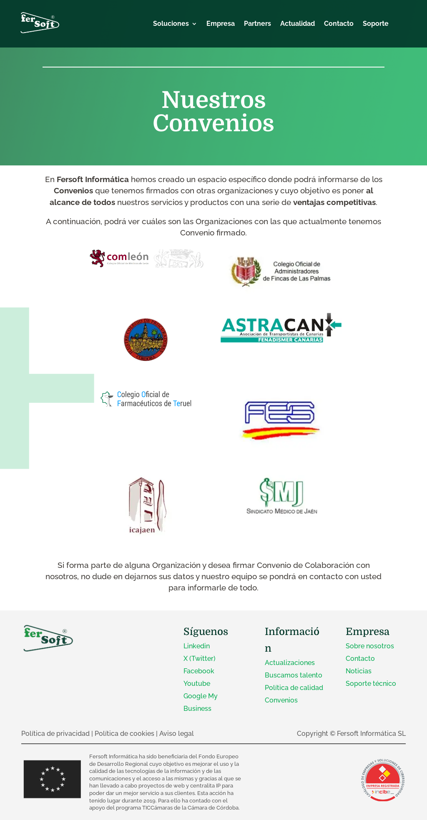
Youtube (196, 684)
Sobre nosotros (370, 646)
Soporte (376, 24)
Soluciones (171, 24)
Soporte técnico (371, 684)
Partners (257, 24)
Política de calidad (294, 688)
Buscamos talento (293, 675)
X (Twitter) (199, 658)
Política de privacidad (55, 734)
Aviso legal (176, 734)
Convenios (281, 700)
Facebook (198, 671)
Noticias (359, 671)
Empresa (220, 24)
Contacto (339, 24)
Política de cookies (124, 734)
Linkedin (196, 646)
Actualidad (297, 24)
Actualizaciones (290, 663)
